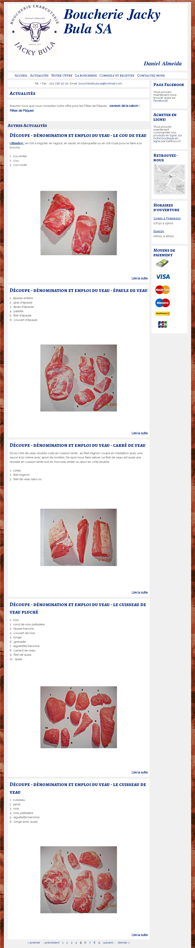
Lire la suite (140, 278)
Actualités (39, 75)
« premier (33, 942)
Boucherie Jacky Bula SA (111, 22)
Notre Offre (61, 75)
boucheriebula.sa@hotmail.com (100, 83)
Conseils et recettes (116, 75)
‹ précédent (51, 942)
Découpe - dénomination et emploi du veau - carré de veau (77, 445)
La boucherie (86, 75)
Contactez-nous (151, 75)
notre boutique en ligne (165, 140)
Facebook (160, 100)
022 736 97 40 (58, 83)
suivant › (109, 942)
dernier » (124, 942)
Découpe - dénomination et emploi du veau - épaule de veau (78, 290)
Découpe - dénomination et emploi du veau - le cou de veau (78, 135)
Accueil (21, 75)
